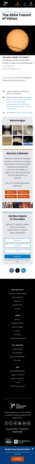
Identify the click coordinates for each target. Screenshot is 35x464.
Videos (17, 331)
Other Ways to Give (17, 386)
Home (18, 112)
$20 (11, 196)
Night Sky (17, 301)
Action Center (17, 349)
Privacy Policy (17, 432)
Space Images (27, 112)
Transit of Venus (25, 106)
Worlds (14, 109)
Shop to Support (17, 378)
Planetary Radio (17, 323)
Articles (17, 319)
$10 (23, 192)
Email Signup (17, 353)
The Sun (16, 106)
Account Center (12, 429)
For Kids (17, 309)
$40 (23, 196)
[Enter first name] (17, 240)
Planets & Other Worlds (17, 293)
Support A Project (17, 375)
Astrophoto (28, 97)
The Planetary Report (17, 338)
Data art (9, 102)
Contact (17, 360)
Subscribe (17, 256)
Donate (17, 459)
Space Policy (17, 305)
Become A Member (17, 356)
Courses (17, 334)
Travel (17, 382)
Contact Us (23, 429)
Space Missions (17, 297)
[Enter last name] (17, 246)
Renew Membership (17, 371)
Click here (6, 77)
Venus (8, 109)
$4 (10, 192)
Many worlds (19, 104)
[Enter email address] (17, 251)
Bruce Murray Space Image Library (16, 12)
